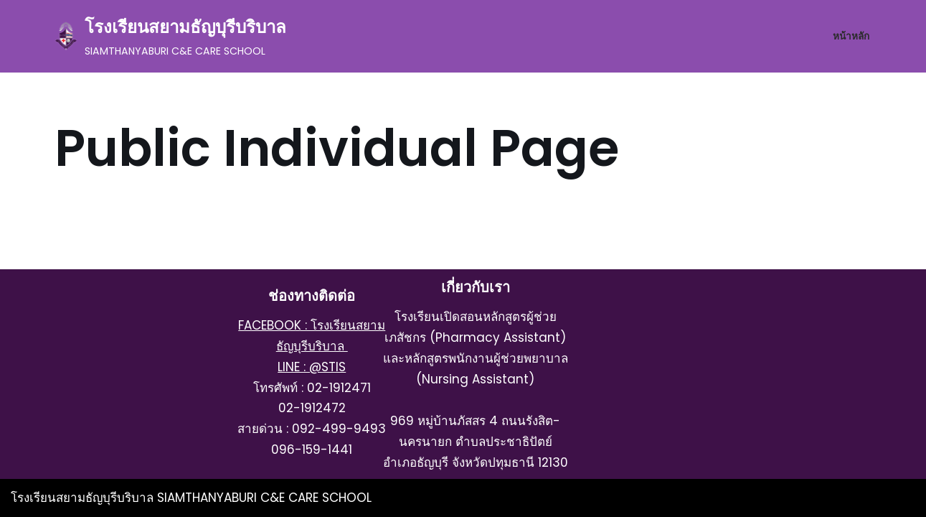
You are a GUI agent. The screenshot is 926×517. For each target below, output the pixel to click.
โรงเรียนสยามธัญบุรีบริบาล (84, 497)
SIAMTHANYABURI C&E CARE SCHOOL (264, 497)
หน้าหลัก (851, 36)
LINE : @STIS (312, 367)
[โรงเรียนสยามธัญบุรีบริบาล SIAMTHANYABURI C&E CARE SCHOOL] (170, 36)
